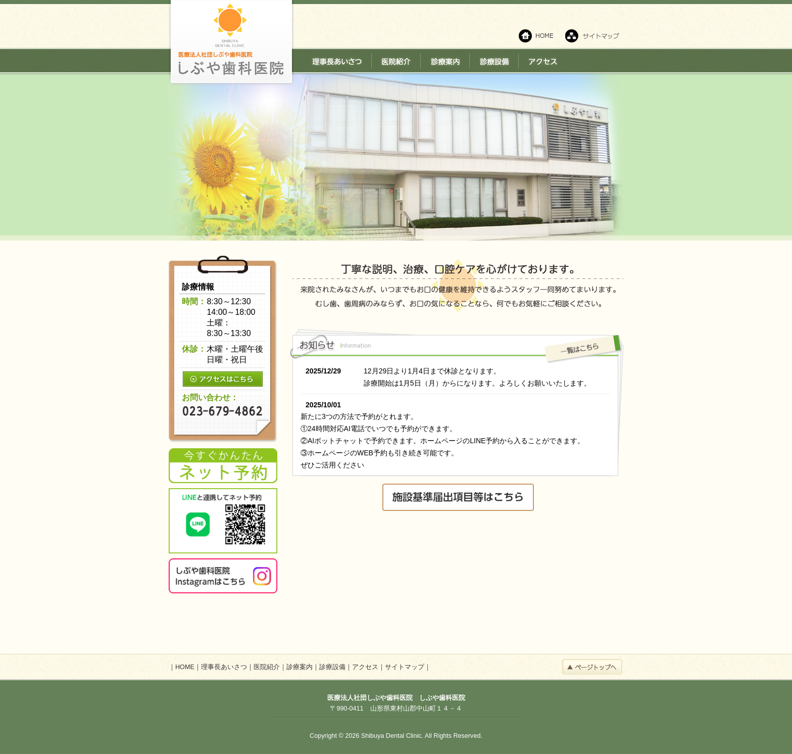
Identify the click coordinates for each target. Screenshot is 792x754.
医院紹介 (267, 667)
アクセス (365, 667)
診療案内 (299, 667)
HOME (184, 667)
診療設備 (332, 667)
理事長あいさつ (224, 667)
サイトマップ (404, 667)
